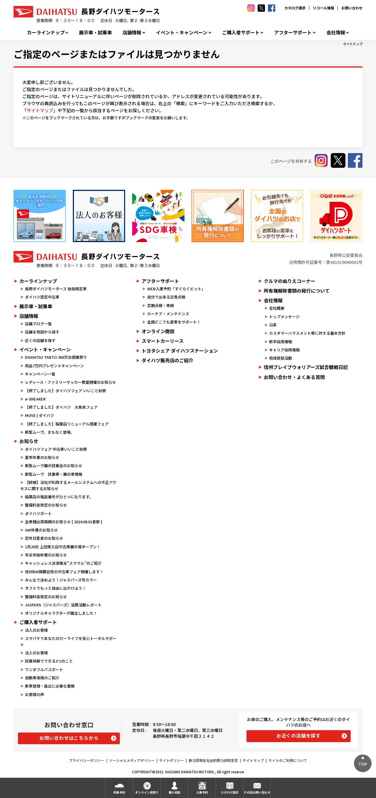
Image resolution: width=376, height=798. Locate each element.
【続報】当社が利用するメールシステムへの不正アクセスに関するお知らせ (68, 485)
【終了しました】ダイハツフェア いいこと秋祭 (65, 390)
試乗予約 (119, 792)
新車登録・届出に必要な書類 (50, 686)
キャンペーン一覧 (40, 374)
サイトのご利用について (287, 760)
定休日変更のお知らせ (44, 538)
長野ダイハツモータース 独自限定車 (56, 288)
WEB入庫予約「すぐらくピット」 (176, 288)
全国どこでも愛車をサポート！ (174, 322)
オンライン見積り (147, 792)
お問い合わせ (351, 7)
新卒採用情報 (280, 341)
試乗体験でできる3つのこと (49, 661)
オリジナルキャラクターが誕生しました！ (61, 613)
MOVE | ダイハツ (39, 415)
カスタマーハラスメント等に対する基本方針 (307, 333)
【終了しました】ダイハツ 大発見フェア (61, 407)
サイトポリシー (171, 760)
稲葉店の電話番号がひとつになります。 (59, 496)
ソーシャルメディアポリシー (132, 760)
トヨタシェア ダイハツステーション (180, 350)
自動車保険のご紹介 (42, 677)
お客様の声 (34, 694)
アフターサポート (293, 32)
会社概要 (276, 308)
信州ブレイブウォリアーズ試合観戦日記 (306, 366)
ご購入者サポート (241, 32)
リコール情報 (323, 7)
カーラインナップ (46, 32)
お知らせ (28, 441)
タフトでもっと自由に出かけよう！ (55, 588)
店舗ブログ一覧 (38, 323)
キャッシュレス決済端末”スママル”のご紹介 (63, 563)
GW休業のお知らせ (41, 530)
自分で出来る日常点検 (166, 297)
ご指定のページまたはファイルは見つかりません (117, 53)
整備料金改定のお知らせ (46, 505)
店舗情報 (131, 32)
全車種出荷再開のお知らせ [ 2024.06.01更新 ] (63, 521)
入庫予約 (202, 792)
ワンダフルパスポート (44, 669)
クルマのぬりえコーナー (289, 280)
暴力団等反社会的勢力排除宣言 (213, 760)
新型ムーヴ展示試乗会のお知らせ (53, 465)
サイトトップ (352, 43)
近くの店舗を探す (40, 340)
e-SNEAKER (35, 399)
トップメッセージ (284, 316)
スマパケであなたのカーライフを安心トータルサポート (68, 641)
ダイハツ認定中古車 (42, 297)
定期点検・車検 (160, 305)
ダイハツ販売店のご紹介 (167, 360)
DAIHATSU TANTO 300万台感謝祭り (56, 357)
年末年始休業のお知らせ (46, 555)
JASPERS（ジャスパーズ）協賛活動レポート (63, 605)
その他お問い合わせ (257, 792)
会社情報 (335, 32)
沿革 (273, 325)
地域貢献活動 (280, 358)
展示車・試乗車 (95, 32)
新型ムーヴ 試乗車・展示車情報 (53, 474)
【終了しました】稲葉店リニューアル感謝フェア (67, 424)
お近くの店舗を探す (298, 735)
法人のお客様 (36, 630)
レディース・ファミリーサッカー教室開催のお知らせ (70, 382)
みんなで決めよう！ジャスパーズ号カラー (61, 580)
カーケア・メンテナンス (168, 313)
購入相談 (174, 792)
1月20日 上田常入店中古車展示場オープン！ (62, 546)
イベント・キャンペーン (181, 32)
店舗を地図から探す (42, 332)
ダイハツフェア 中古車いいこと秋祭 (56, 449)
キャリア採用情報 (284, 350)
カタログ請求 (295, 7)
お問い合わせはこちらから (69, 737)
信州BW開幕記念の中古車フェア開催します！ (64, 571)
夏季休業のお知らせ (42, 457)
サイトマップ (40, 110)
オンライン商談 (158, 331)
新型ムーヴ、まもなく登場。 (49, 432)
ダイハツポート (38, 513)
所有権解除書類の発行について (297, 290)
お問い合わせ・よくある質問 (294, 376)
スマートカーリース (163, 340)
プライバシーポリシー (86, 760)
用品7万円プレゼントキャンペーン (54, 365)
